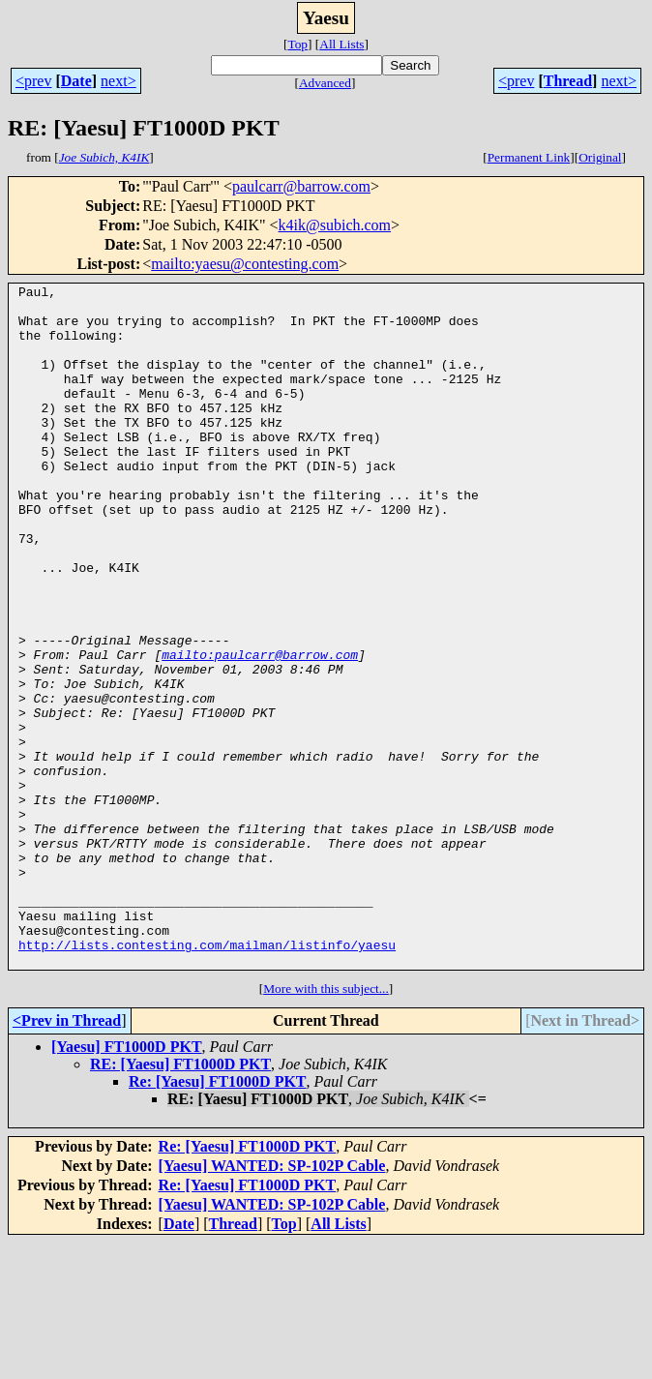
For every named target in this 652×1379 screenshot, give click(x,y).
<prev (33, 81)
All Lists (341, 44)
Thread (568, 81)
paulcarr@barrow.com (301, 186)
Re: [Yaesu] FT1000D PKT (218, 1218)
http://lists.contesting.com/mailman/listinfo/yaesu (207, 1078)
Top (297, 44)
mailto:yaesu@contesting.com (245, 263)
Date (76, 81)
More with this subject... (326, 1125)
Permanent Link (529, 157)
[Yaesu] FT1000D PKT (126, 1183)
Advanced (325, 82)
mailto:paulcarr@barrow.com (260, 729)
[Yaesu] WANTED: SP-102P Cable (272, 1302)
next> (118, 81)
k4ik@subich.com (335, 225)
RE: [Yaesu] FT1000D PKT (180, 1200)
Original (599, 157)
